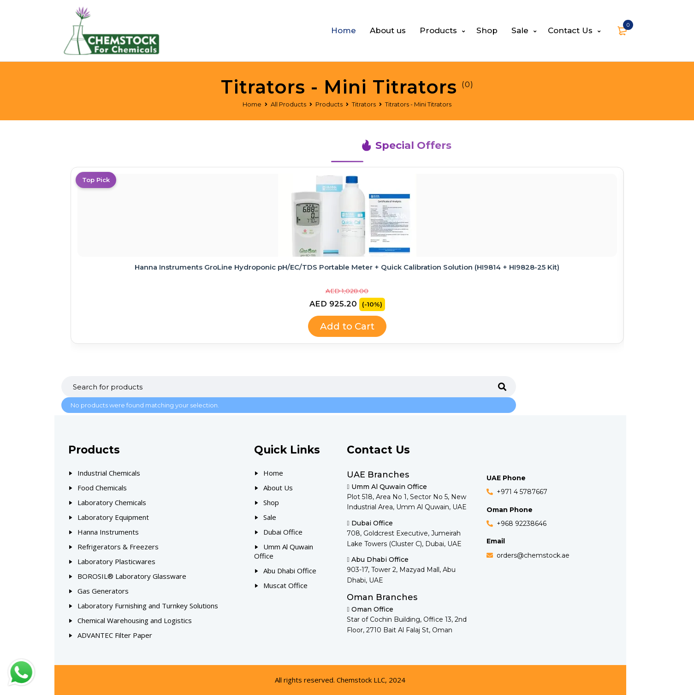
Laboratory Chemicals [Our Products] (111, 502)
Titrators (364, 104)
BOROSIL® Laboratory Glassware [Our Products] (131, 576)
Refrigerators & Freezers (118, 546)
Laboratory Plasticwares (116, 561)
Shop (271, 502)
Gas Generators (103, 590)
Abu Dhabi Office (289, 570)
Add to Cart (347, 326)
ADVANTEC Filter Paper (114, 635)
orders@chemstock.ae (533, 555)
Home (252, 104)
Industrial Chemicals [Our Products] (108, 472)
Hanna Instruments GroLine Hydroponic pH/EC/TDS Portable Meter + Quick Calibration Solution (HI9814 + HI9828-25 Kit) (347, 267)
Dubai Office (283, 531)
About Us (278, 487)
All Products (288, 104)
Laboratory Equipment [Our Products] (113, 517)
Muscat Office (285, 585)
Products (329, 104)
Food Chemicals (102, 487)
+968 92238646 (521, 523)
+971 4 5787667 (522, 492)
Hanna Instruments (108, 531)
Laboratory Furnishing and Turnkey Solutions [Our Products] (147, 605)
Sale (269, 517)
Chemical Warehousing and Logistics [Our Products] (134, 620)
